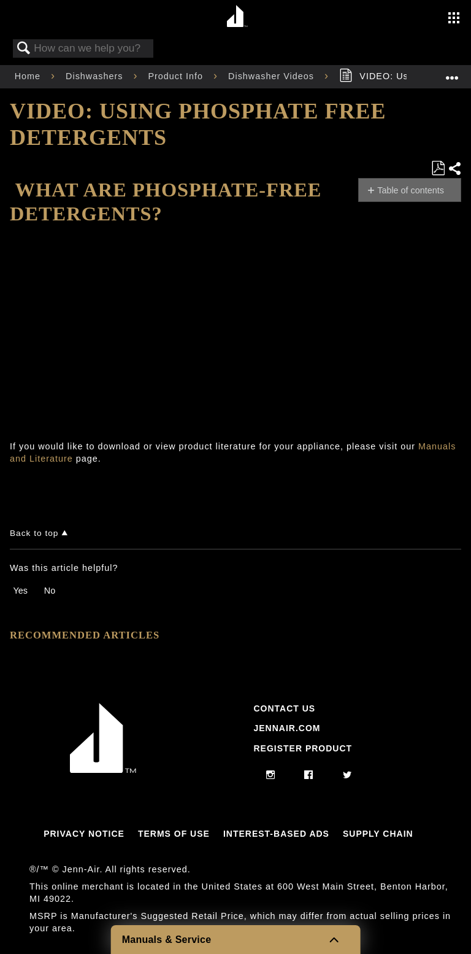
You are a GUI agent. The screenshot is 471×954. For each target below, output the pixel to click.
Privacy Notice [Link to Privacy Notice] (84, 834)
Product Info (177, 76)
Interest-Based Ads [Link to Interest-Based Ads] (276, 834)
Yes (20, 590)
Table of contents (410, 190)
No (49, 590)
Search (24, 48)
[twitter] (347, 775)
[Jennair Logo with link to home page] (103, 770)
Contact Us (284, 708)
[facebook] (308, 775)
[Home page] (237, 17)
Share (454, 168)
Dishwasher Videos (272, 76)
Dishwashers (96, 76)
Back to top (34, 533)
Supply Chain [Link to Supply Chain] (378, 834)
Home (29, 76)
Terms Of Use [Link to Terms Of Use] (174, 834)
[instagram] (270, 775)
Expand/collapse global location (452, 72)
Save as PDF (438, 168)
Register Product (302, 748)
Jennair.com (286, 728)
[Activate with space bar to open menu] (454, 19)
